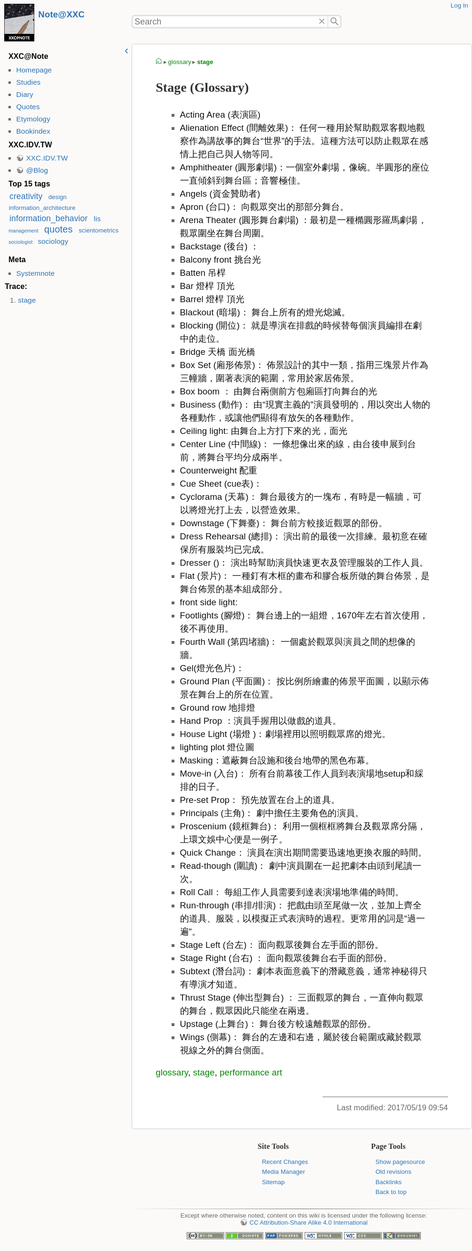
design (57, 196)
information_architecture (42, 207)
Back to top (391, 1191)
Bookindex (33, 131)
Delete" (322, 21)
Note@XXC (61, 14)
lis (97, 219)
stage (27, 300)
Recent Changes (285, 1161)
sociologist (20, 242)
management (23, 230)
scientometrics (99, 230)
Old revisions (393, 1171)
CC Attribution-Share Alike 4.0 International (309, 1222)
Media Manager (283, 1171)
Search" (334, 21)
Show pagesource (400, 1161)
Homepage (34, 70)
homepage (159, 62)
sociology (53, 241)
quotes (58, 229)
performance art (251, 1072)
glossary (179, 61)
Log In (459, 5)
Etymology (33, 119)
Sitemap (273, 1182)
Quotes (27, 107)
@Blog (37, 170)
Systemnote (35, 273)
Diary (24, 94)
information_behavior (48, 218)
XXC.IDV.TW (47, 158)
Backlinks (389, 1182)
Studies (28, 82)
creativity (25, 196)
